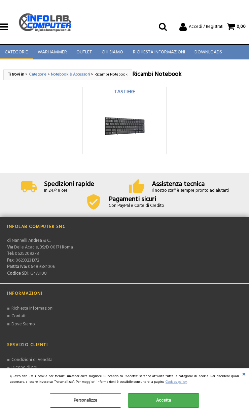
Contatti (19, 318)
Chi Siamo (111, 53)
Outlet (84, 53)
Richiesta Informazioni (158, 53)
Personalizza (85, 400)
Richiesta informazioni (32, 310)
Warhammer (52, 53)
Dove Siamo (23, 326)
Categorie (16, 53)
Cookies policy (176, 382)
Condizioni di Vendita (31, 362)
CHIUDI (244, 375)
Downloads (207, 53)
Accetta (163, 400)
